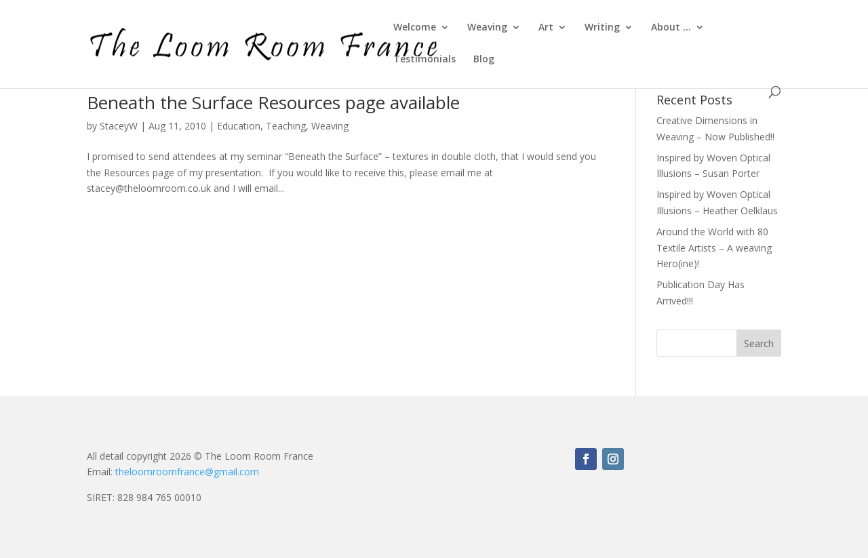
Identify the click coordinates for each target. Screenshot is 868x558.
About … (671, 27)
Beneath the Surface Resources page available (273, 102)
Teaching (286, 125)
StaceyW (119, 125)
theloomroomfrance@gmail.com (187, 471)
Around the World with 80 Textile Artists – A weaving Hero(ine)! (714, 248)
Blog (483, 59)
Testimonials (424, 59)
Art (545, 27)
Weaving (487, 27)
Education (238, 125)
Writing (602, 27)
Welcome (414, 27)
